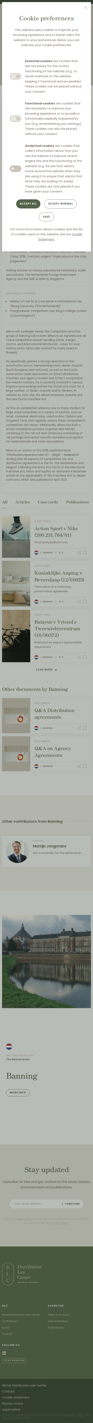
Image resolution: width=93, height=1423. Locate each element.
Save (46, 216)
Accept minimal (60, 203)
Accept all (28, 203)
